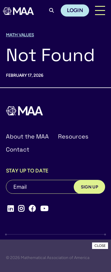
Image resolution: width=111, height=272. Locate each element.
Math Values (20, 35)
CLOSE (100, 246)
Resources (73, 136)
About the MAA (27, 136)
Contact (17, 149)
